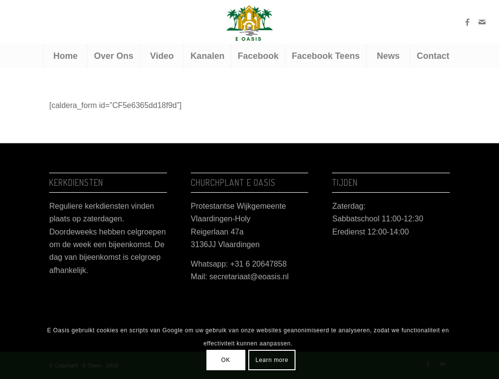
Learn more (272, 360)
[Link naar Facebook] (467, 22)
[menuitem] (65, 56)
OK (225, 360)
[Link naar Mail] (482, 22)
